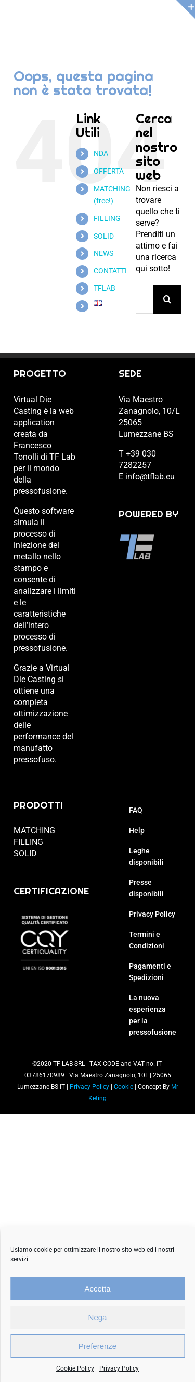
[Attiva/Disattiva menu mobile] (176, 26)
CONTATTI (110, 271)
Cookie (123, 1086)
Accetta (97, 1288)
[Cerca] (167, 299)
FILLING (107, 218)
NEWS (103, 253)
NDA (101, 153)
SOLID (104, 236)
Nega (97, 1317)
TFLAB (104, 288)
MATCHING (34, 831)
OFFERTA (109, 171)
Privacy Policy (119, 1368)
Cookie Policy (75, 1368)
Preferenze (97, 1345)
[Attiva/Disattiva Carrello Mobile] (155, 26)
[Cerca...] (144, 299)
